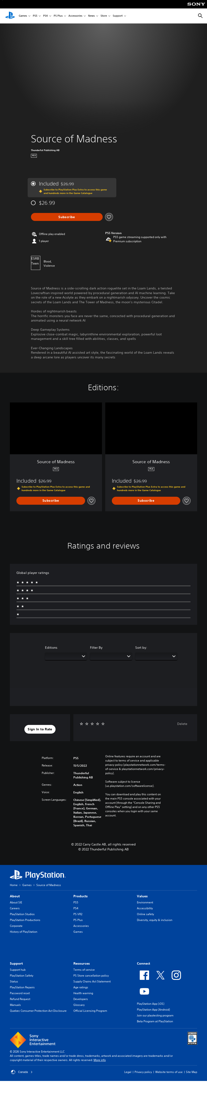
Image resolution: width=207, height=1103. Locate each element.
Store (104, 16)
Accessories (75, 16)
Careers (15, 908)
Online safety (145, 914)
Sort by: (141, 647)
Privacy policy (143, 1072)
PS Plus (58, 16)
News (91, 16)
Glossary (79, 1005)
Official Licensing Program (90, 1011)
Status (14, 981)
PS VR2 (77, 914)
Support (118, 16)
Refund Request (20, 999)
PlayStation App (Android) (153, 1010)
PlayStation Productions (25, 920)
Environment (145, 902)
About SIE (16, 902)
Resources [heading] (81, 963)
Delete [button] (182, 724)
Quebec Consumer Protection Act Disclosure (38, 1011)
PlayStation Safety (21, 976)
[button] (39, 729)
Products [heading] (80, 896)
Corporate (16, 926)
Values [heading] (142, 896)
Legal (127, 1072)
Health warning (83, 993)
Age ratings (80, 987)
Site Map (191, 1072)
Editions (51, 647)
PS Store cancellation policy (91, 976)
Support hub (18, 970)
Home (14, 885)
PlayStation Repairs (22, 987)
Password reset (20, 993)
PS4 (45, 16)
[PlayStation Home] (10, 16)
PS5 (35, 16)
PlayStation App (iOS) (150, 1004)
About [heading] (15, 896)
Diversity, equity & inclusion (154, 920)
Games (23, 16)
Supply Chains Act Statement (92, 981)
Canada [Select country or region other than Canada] (22, 1072)
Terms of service (84, 970)
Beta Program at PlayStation (155, 1021)
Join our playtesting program (155, 1015)
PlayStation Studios (22, 914)
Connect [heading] (143, 963)
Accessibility (145, 908)
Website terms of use (169, 1072)
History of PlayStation (23, 932)
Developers (80, 999)
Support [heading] (16, 963)
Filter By (96, 647)
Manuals (15, 1005)
